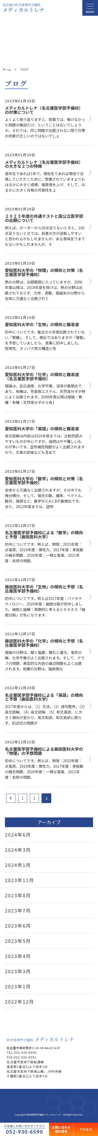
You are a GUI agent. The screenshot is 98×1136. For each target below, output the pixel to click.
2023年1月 (18, 986)
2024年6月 (18, 834)
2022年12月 (19, 1001)
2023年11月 (19, 880)
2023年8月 (18, 895)
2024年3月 (18, 849)
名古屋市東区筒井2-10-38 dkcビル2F (35, 1047)
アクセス (86, 1129)
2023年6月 (18, 925)
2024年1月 (18, 864)
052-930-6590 (24, 1131)
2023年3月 (18, 971)
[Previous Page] (11, 798)
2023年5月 (18, 940)
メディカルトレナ (40, 1039)
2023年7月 (18, 910)
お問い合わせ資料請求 (61, 1129)
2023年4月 (18, 956)
